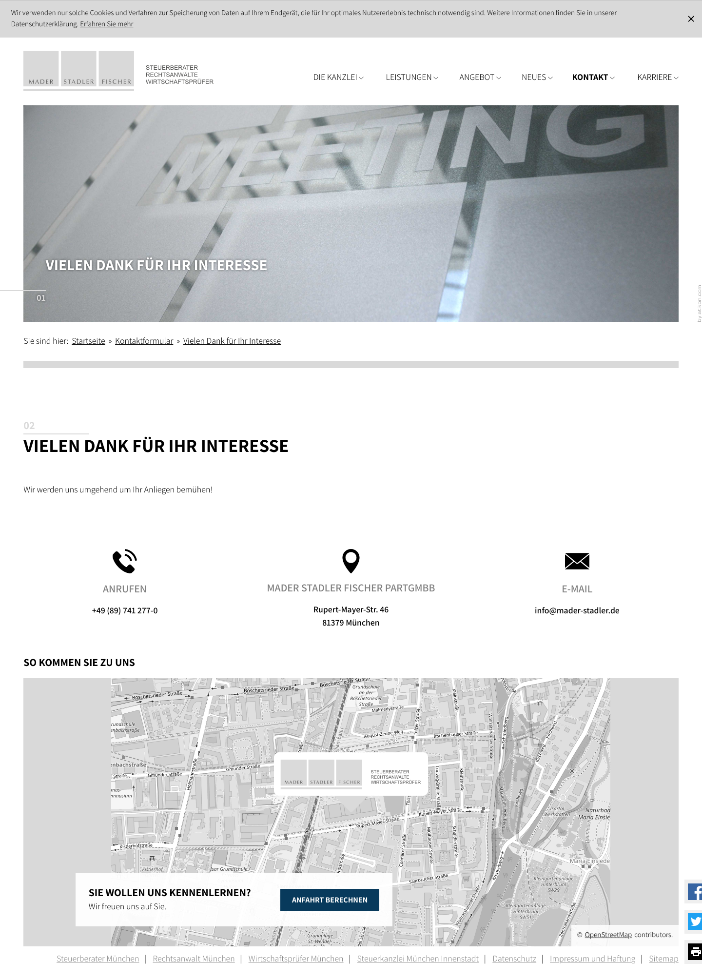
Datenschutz (514, 958)
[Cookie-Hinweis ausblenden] (691, 19)
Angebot (480, 77)
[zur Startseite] (133, 71)
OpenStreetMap (608, 935)
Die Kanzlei (338, 77)
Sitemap (663, 958)
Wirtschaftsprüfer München (296, 958)
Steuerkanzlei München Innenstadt (418, 958)
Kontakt (593, 77)
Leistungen (412, 77)
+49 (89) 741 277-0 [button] (124, 582)
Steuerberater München (98, 958)
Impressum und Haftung (592, 958)
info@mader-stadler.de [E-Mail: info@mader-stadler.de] (577, 582)
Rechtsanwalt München (193, 958)
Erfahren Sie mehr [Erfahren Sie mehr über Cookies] (106, 24)
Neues (537, 77)
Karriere (658, 77)
